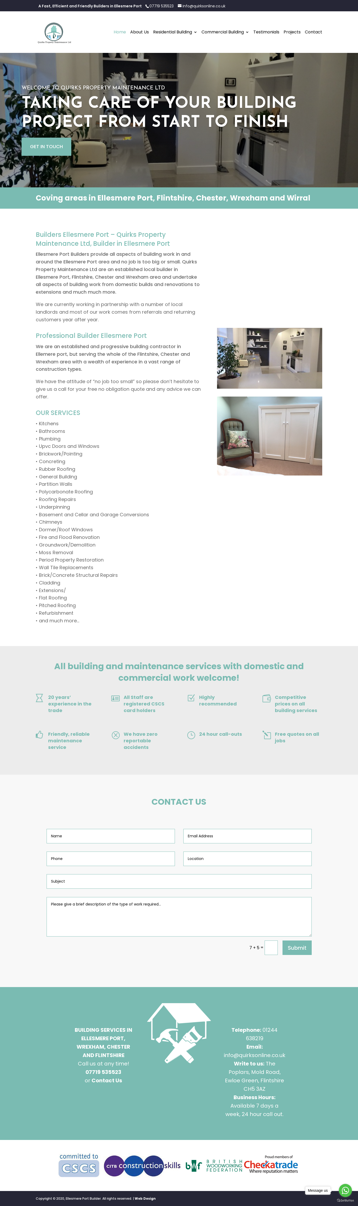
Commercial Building (222, 32)
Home (120, 32)
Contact (313, 32)
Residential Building (172, 32)
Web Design (145, 1198)
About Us (139, 32)
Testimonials (266, 32)
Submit (297, 948)
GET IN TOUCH (46, 146)
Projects (292, 32)
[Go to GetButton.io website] (345, 1200)
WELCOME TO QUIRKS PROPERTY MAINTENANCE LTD (93, 88)
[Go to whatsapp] (345, 1190)
